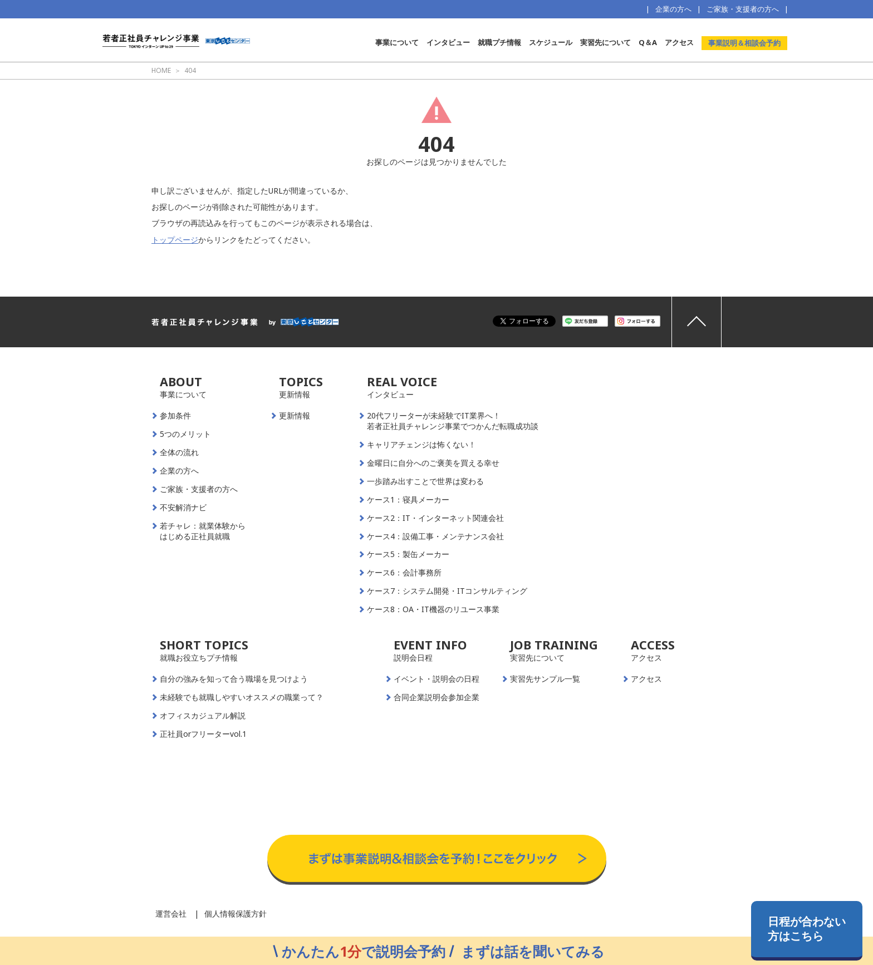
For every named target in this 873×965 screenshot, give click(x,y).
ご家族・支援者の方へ (743, 9)
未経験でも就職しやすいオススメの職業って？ (241, 697)
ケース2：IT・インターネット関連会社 (435, 518)
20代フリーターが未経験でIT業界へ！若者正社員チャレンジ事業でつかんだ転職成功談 (452, 421)
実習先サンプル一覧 (545, 679)
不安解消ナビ (183, 508)
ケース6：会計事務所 (404, 573)
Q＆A (648, 42)
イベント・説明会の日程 (436, 679)
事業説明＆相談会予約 (744, 43)
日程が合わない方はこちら (807, 928)
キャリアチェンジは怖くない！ (421, 445)
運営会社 (171, 913)
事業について (397, 42)
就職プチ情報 (499, 42)
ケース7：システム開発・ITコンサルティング (447, 591)
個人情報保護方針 (235, 913)
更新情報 (294, 416)
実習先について (605, 42)
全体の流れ (179, 452)
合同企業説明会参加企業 (436, 697)
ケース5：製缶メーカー (408, 554)
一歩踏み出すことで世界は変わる (425, 481)
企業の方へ (673, 9)
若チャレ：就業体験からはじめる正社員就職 (203, 531)
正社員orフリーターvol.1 (203, 734)
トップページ (174, 239)
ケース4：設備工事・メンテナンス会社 (435, 536)
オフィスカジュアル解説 (203, 716)
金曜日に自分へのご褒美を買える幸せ (433, 463)
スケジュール (550, 42)
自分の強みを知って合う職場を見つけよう (234, 679)
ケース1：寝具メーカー (408, 500)
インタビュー (448, 42)
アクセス (679, 42)
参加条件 (175, 416)
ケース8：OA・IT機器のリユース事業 (433, 609)
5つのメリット (185, 434)
